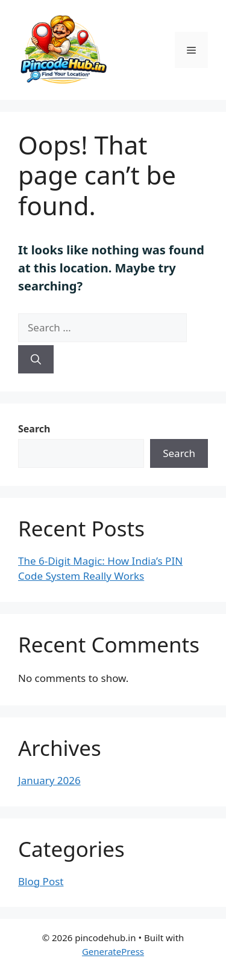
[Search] (36, 359)
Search (34, 428)
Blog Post (40, 881)
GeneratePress (113, 951)
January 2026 (49, 780)
